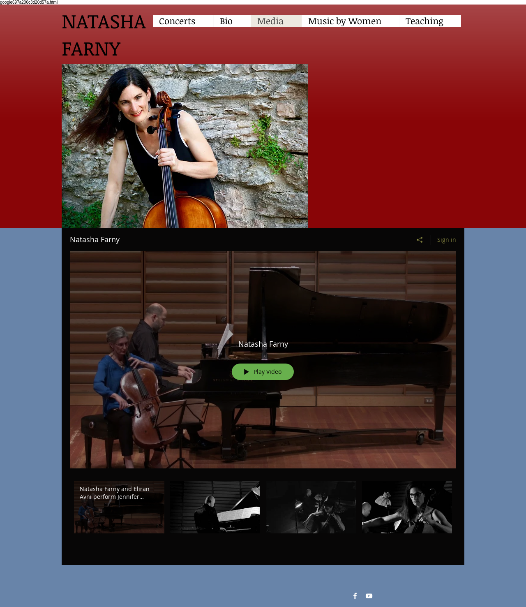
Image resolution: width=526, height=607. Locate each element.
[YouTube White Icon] (369, 596)
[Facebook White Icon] (355, 596)
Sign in (446, 239)
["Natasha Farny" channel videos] (263, 516)
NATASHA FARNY (104, 34)
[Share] (419, 240)
